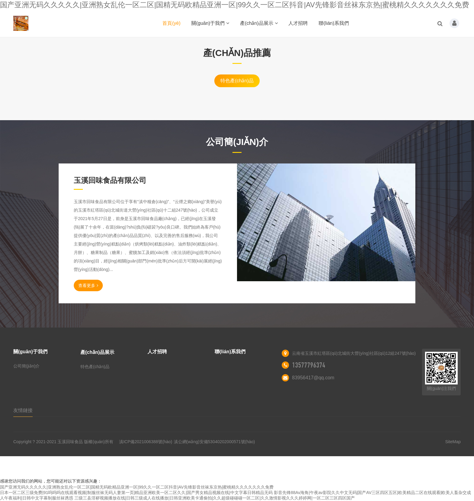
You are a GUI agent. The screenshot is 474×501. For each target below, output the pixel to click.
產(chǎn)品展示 (259, 23)
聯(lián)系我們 (334, 23)
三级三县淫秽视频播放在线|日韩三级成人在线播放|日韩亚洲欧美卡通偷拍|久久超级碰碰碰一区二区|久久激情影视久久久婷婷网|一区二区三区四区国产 (214, 498)
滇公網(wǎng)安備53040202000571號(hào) (214, 441)
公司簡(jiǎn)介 (26, 366)
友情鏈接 (23, 410)
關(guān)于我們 (210, 23)
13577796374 (308, 365)
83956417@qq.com (313, 377)
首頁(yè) (171, 23)
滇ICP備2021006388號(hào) (145, 441)
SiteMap (453, 441)
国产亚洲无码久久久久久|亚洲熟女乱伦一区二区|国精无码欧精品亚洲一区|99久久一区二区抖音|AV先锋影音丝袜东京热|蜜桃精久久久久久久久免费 (234, 5)
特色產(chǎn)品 (236, 80)
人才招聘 (298, 23)
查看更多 (88, 285)
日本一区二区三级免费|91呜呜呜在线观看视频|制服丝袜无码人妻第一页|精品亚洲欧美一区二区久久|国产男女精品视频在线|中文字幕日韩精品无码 (136, 492)
